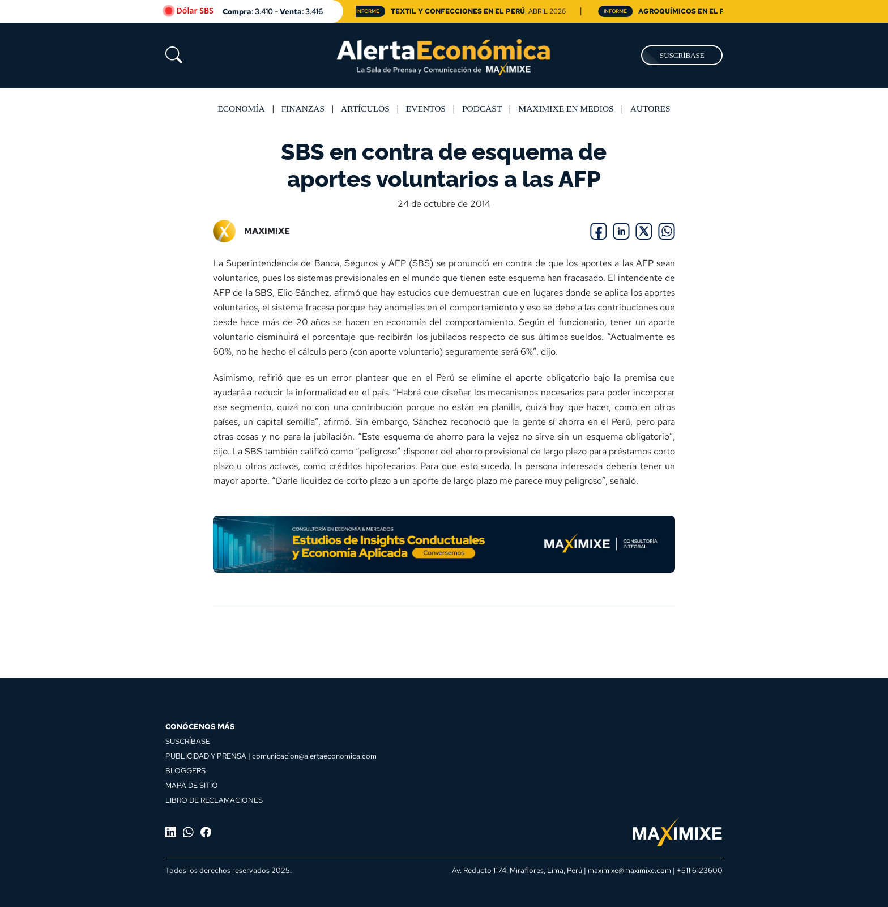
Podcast (482, 108)
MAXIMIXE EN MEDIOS (565, 108)
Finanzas (303, 108)
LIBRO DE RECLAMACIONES (214, 800)
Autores (650, 108)
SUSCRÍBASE (682, 55)
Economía (240, 108)
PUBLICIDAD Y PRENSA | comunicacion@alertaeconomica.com (271, 756)
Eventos (426, 108)
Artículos (365, 108)
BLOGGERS (185, 770)
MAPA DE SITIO (191, 785)
